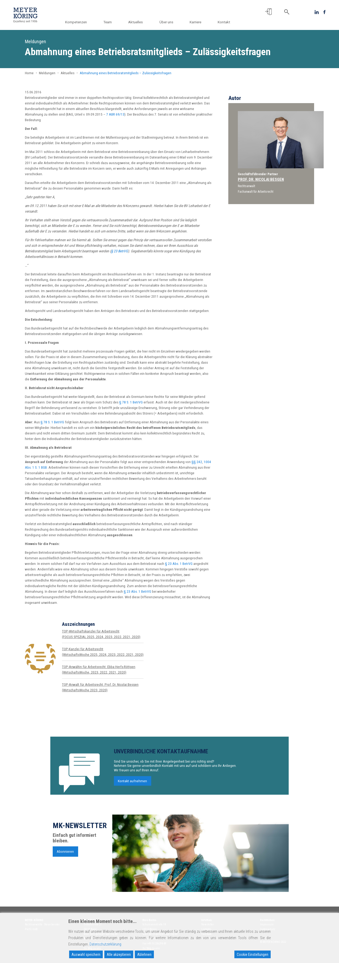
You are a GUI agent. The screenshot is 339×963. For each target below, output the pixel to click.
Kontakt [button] (224, 22)
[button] (268, 12)
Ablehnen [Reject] (144, 954)
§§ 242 (196, 462)
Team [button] (111, 22)
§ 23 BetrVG (119, 251)
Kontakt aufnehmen (132, 783)
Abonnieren (65, 854)
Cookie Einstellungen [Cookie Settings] (252, 954)
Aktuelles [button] (138, 22)
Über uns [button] (168, 22)
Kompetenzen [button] (81, 22)
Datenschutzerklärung (105, 944)
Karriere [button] (196, 22)
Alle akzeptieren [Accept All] (119, 954)
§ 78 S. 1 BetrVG (131, 402)
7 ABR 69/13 (115, 114)
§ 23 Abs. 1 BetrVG (179, 563)
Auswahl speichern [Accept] (86, 954)
